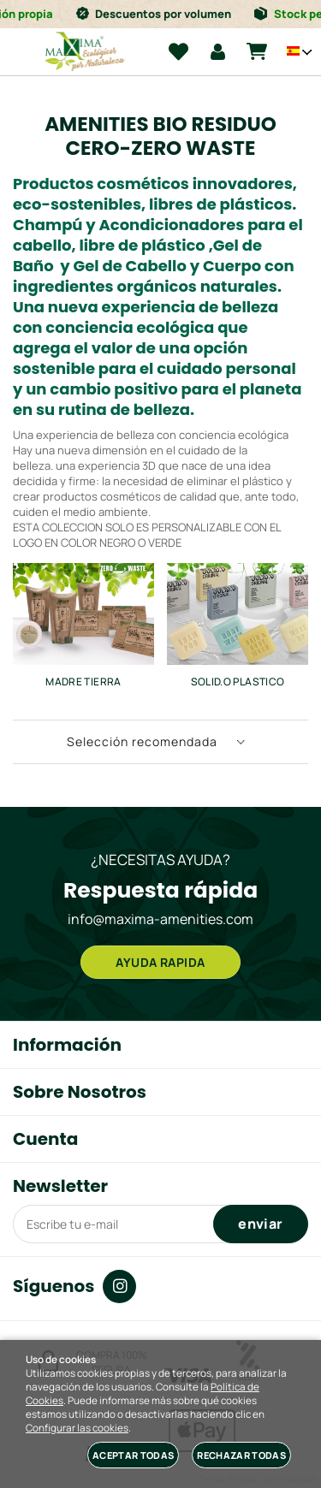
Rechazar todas (241, 1455)
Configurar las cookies (77, 1428)
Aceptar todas (133, 1455)
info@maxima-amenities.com (160, 919)
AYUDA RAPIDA (160, 962)
